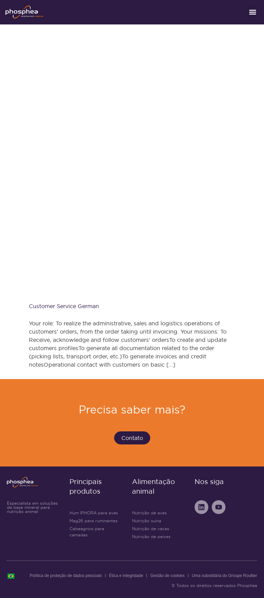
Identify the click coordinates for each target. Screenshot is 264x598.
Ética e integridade (126, 575)
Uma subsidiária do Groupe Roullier (224, 575)
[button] (252, 12)
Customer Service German (64, 306)
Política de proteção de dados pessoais (66, 575)
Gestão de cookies (167, 575)
